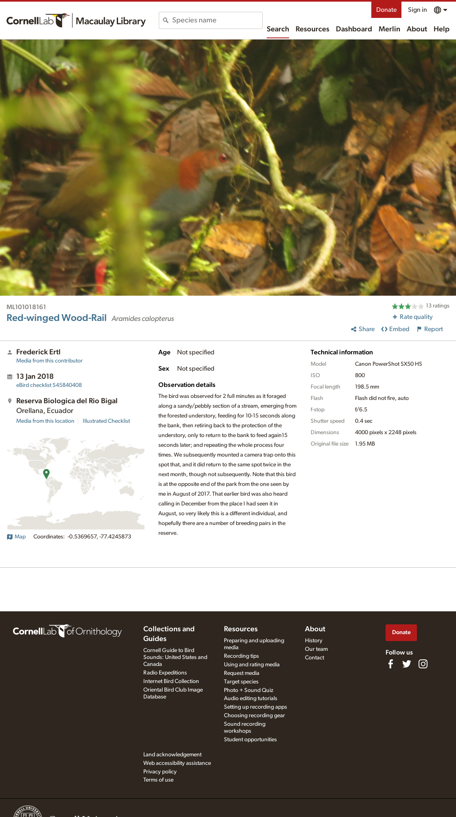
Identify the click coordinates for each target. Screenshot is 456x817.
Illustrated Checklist (106, 421)
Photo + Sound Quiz (248, 690)
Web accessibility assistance (177, 763)
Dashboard (354, 29)
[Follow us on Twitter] (407, 664)
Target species (241, 682)
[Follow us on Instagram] (423, 664)
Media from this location (45, 421)
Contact (314, 658)
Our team (316, 649)
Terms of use (158, 780)
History (313, 640)
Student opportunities (250, 739)
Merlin (389, 29)
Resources (312, 29)
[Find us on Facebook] (390, 664)
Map (16, 537)
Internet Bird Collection (171, 681)
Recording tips (241, 656)
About (417, 29)
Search (278, 29)
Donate (386, 10)
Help (441, 29)
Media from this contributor (49, 361)
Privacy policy (160, 772)
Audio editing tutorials (250, 698)
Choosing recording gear (254, 715)
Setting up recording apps (255, 707)
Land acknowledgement (172, 755)
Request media (241, 673)
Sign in (417, 10)
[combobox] (217, 20)
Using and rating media (252, 665)
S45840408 (49, 385)
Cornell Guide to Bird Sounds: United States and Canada (175, 657)
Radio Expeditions (165, 673)
